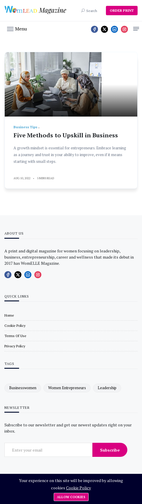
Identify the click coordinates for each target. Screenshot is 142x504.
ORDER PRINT (122, 10)
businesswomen (22, 387)
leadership (107, 387)
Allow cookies (71, 497)
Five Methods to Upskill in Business (65, 135)
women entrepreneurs (67, 387)
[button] (17, 28)
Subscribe (110, 450)
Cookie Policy (78, 488)
